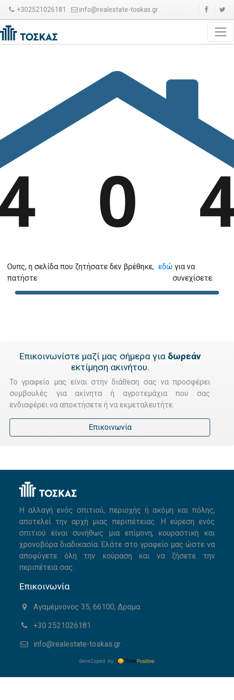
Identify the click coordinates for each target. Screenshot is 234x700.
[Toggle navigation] (220, 31)
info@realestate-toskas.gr (114, 9)
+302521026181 (36, 9)
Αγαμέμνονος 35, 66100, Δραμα (79, 606)
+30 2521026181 (55, 625)
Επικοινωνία (110, 427)
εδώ (165, 266)
